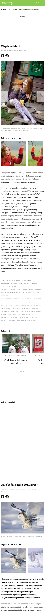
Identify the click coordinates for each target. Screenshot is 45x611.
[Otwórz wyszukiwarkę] (38, 3)
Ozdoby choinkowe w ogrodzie (16, 361)
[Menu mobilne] (42, 3)
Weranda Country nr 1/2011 (16, 356)
